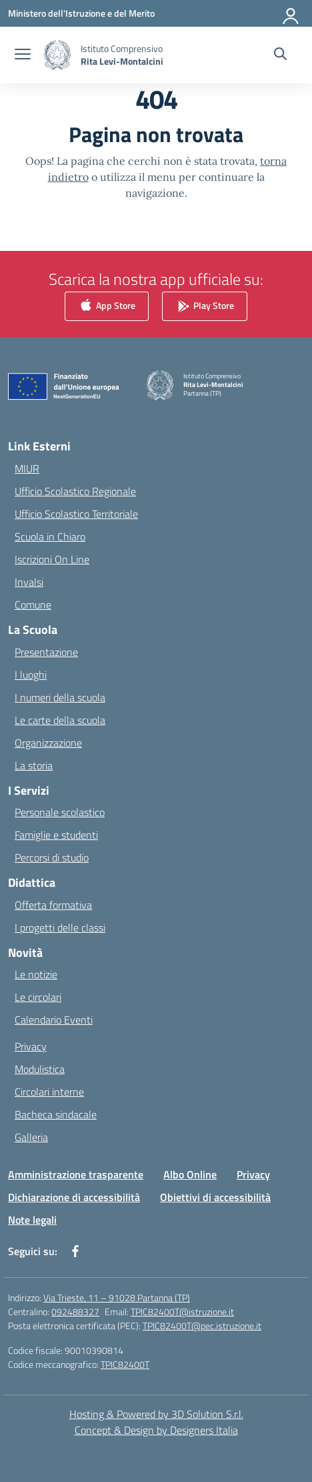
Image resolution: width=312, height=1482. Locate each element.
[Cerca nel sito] (280, 55)
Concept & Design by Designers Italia (156, 1430)
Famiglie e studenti (56, 835)
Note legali (32, 1220)
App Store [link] (106, 306)
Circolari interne (49, 1092)
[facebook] (75, 1251)
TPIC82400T (125, 1364)
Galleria (31, 1137)
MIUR (27, 468)
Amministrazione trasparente (75, 1174)
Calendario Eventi (54, 1020)
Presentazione (46, 652)
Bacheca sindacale (56, 1114)
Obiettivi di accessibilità (215, 1197)
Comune (33, 605)
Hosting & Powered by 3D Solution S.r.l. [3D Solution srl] (156, 1414)
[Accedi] (291, 13)
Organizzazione (48, 743)
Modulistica (40, 1069)
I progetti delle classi (60, 927)
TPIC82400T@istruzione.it (182, 1312)
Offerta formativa (53, 905)
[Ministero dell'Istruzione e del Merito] (81, 13)
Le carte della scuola (60, 720)
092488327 (75, 1312)
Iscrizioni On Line (52, 559)
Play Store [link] (204, 306)
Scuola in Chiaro (50, 536)
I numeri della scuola (60, 697)
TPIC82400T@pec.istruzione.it (202, 1326)
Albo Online (190, 1174)
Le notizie (36, 974)
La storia (34, 765)
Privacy (31, 1046)
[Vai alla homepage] (122, 55)
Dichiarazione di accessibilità (74, 1197)
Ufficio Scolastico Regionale (75, 491)
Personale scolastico (60, 812)
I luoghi (31, 675)
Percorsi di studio (52, 857)
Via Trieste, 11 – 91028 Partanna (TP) (116, 1297)
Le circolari (38, 997)
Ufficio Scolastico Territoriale (76, 514)
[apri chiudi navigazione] (23, 55)
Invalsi (29, 582)
